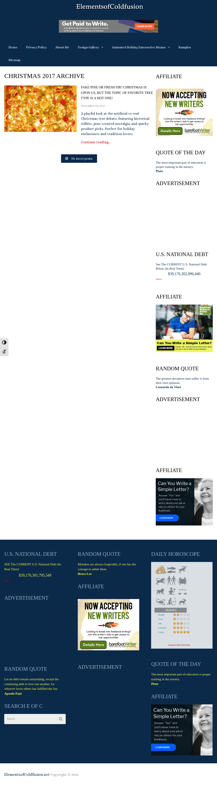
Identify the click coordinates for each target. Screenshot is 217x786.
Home (12, 47)
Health (161, 614)
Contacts (162, 627)
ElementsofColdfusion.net (27, 774)
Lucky (161, 632)
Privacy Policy (36, 47)
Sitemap (14, 60)
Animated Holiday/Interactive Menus (139, 47)
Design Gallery (88, 47)
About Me (62, 47)
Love (160, 619)
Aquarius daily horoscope (179, 645)
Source (159, 279)
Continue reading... (95, 142)
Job (159, 623)
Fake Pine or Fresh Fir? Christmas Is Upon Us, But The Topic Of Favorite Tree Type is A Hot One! (117, 92)
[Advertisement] (184, 217)
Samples (184, 47)
